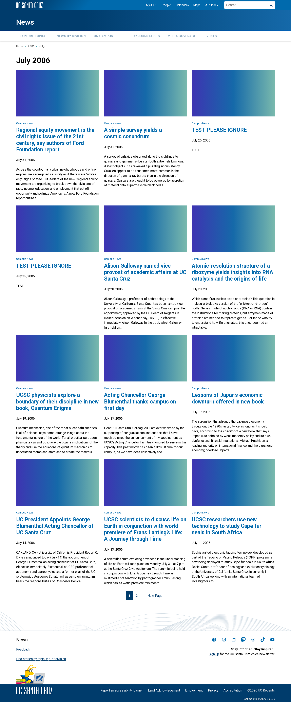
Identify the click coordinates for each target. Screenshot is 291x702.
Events (211, 35)
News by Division (71, 35)
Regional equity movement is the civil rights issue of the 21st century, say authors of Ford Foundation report (55, 138)
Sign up (214, 653)
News (27, 21)
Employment (194, 689)
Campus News (24, 121)
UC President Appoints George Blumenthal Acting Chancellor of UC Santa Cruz (55, 524)
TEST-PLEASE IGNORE (219, 129)
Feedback (23, 648)
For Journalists (145, 35)
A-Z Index (209, 5)
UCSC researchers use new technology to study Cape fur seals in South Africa (226, 524)
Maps (194, 5)
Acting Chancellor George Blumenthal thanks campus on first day (140, 400)
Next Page (155, 594)
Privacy (213, 689)
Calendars (179, 5)
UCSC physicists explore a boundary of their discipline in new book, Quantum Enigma (57, 400)
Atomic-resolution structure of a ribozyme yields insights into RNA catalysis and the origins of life (232, 271)
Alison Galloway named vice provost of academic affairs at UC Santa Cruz (145, 271)
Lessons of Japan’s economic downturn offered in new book (228, 397)
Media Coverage (182, 35)
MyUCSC (148, 5)
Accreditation (233, 689)
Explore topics (33, 35)
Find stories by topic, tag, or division (41, 657)
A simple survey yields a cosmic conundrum (133, 132)
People (163, 5)
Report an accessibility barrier (121, 689)
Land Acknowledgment (164, 689)
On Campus (103, 35)
